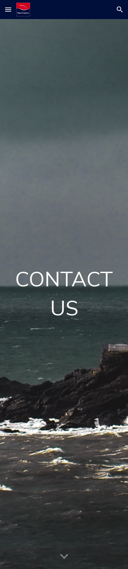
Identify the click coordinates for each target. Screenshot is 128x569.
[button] (8, 9)
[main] (64, 294)
